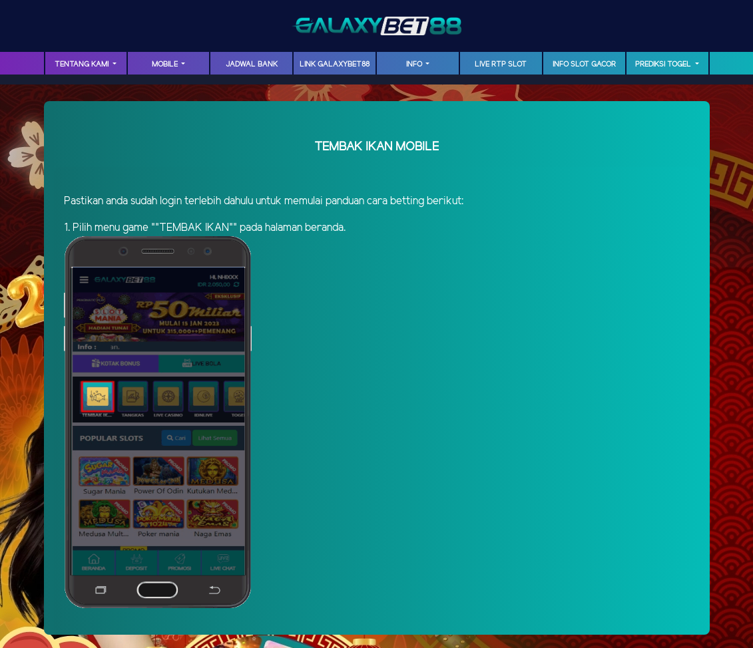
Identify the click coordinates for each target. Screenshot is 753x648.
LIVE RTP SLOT (501, 64)
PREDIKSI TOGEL (664, 64)
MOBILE (166, 64)
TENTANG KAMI (83, 64)
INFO (415, 64)
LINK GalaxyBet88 (335, 64)
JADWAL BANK (252, 64)
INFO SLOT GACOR (584, 64)
